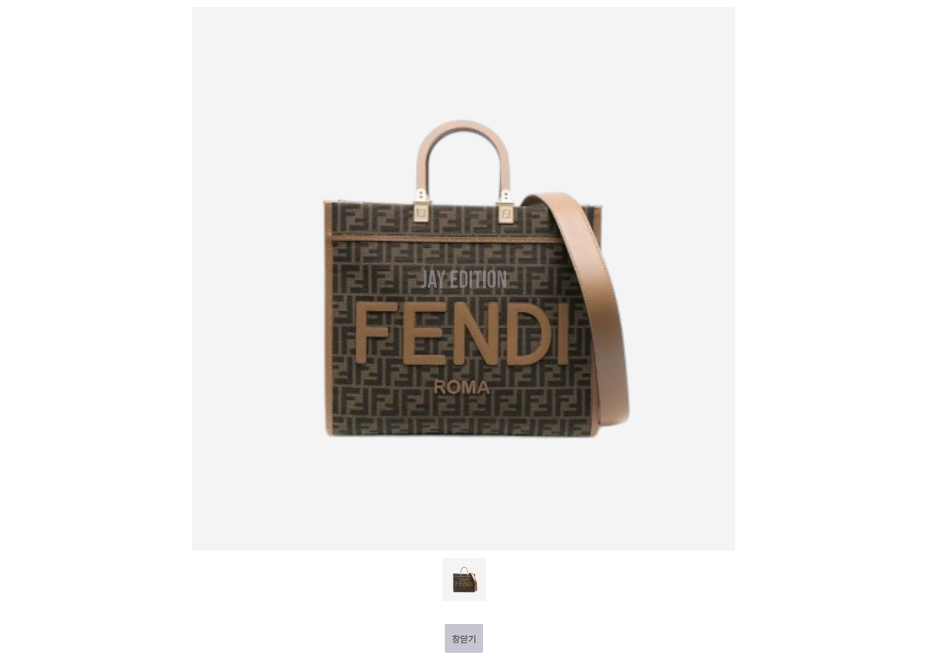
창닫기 (464, 638)
